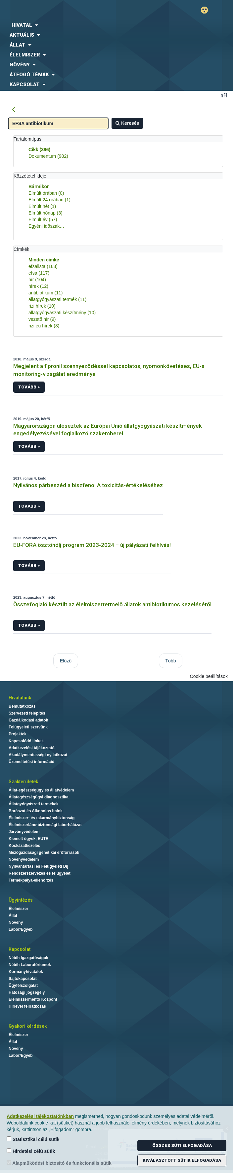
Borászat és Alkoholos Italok (36, 811)
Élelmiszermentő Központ (33, 999)
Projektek (17, 734)
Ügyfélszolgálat (23, 985)
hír (37, 279)
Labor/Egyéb (21, 929)
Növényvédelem (24, 859)
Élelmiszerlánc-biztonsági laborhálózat (45, 824)
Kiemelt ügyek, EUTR (29, 838)
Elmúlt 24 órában (49, 199)
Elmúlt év (42, 219)
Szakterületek (23, 781)
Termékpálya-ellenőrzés (31, 880)
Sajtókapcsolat (23, 978)
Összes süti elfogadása (182, 1145)
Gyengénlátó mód (207, 10)
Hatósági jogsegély (27, 992)
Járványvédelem (24, 831)
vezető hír (42, 319)
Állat (13, 915)
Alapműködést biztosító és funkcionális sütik (59, 1163)
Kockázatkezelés (24, 845)
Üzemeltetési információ (31, 761)
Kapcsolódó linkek (26, 741)
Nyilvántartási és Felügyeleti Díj (38, 866)
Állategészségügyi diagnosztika (39, 797)
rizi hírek (42, 306)
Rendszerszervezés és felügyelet (39, 873)
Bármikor (38, 186)
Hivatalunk (20, 697)
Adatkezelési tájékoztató (32, 748)
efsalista (43, 266)
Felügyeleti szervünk (28, 727)
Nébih (58, 10)
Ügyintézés (21, 900)
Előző (65, 660)
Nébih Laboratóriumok (30, 964)
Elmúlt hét (42, 206)
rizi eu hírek (43, 325)
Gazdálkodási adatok (28, 720)
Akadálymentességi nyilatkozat (38, 755)
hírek (38, 286)
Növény (16, 922)
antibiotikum (45, 292)
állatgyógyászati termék (57, 299)
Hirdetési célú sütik (31, 1151)
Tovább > (29, 387)
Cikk (39, 149)
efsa (38, 273)
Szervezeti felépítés (27, 713)
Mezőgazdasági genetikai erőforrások (44, 852)
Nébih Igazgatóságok (28, 957)
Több (170, 660)
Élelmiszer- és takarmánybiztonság (41, 818)
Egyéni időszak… (46, 226)
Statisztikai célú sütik (33, 1139)
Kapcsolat (19, 949)
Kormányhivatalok (26, 971)
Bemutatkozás (22, 706)
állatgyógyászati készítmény (62, 312)
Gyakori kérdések (28, 1026)
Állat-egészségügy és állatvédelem (41, 790)
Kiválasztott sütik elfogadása (182, 1160)
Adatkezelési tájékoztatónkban (40, 1116)
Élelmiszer (18, 908)
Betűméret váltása (224, 95)
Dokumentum (48, 156)
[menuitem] (116, 25)
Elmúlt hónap (45, 213)
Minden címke (43, 259)
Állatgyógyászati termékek (34, 804)
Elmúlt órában (46, 193)
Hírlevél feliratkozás (27, 1006)
